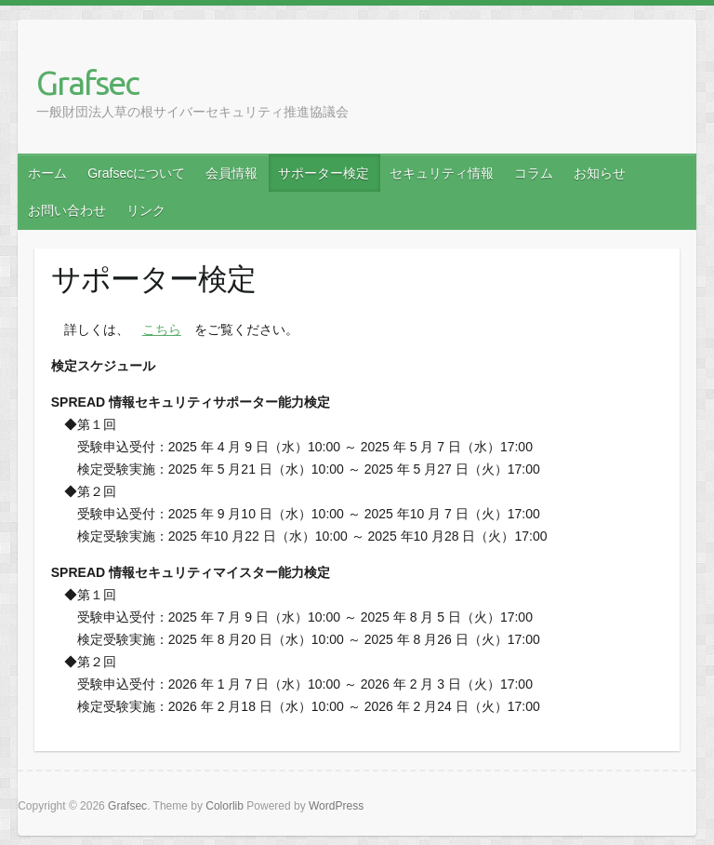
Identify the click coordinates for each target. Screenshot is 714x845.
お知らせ (600, 173)
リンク (145, 210)
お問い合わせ (67, 210)
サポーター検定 (323, 173)
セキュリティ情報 (442, 173)
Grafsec (87, 82)
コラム (533, 173)
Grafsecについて (136, 173)
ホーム (47, 173)
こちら (161, 329)
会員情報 (231, 173)
